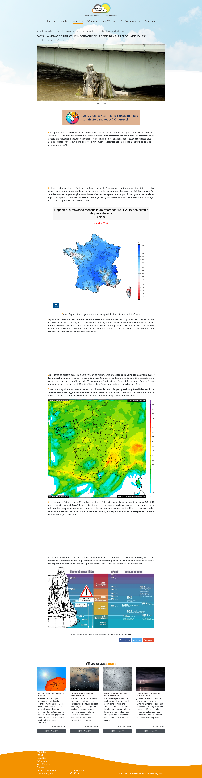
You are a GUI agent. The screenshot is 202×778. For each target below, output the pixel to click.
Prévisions (52, 21)
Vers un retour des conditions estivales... (51, 694)
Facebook (125, 640)
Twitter (137, 640)
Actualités (78, 21)
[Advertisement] (101, 166)
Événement (92, 21)
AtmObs (65, 21)
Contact (40, 767)
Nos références (109, 21)
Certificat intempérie (130, 21)
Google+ (148, 640)
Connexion (149, 21)
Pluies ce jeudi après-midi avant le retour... (82, 694)
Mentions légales (45, 773)
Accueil (40, 31)
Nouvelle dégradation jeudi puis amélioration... (116, 694)
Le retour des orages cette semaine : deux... (148, 694)
